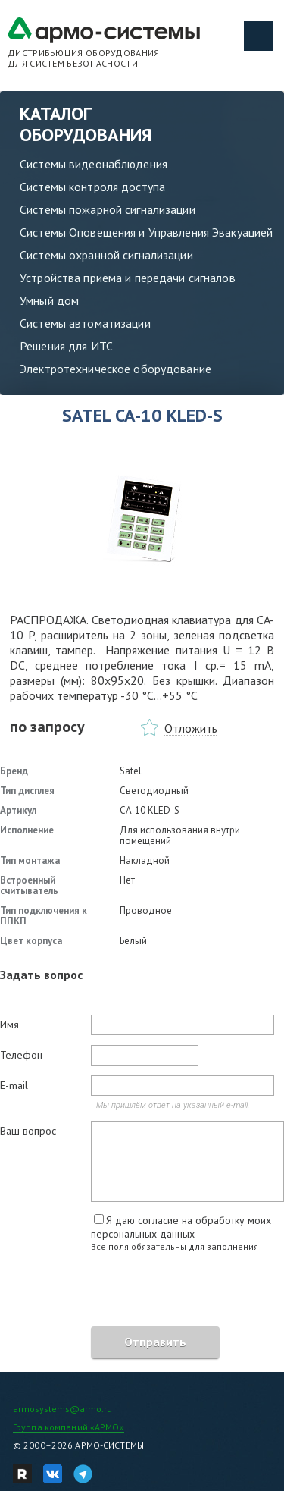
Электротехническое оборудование (115, 368)
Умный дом (49, 300)
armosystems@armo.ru (62, 1408)
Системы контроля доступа (92, 186)
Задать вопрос (41, 974)
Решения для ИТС (66, 345)
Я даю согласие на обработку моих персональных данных (181, 1227)
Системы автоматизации (85, 323)
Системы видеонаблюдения (93, 163)
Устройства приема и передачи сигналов (128, 277)
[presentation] (115, 1291)
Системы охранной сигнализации (106, 254)
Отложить (190, 728)
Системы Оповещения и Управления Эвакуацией (146, 232)
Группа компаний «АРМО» (68, 1427)
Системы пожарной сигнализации (107, 209)
